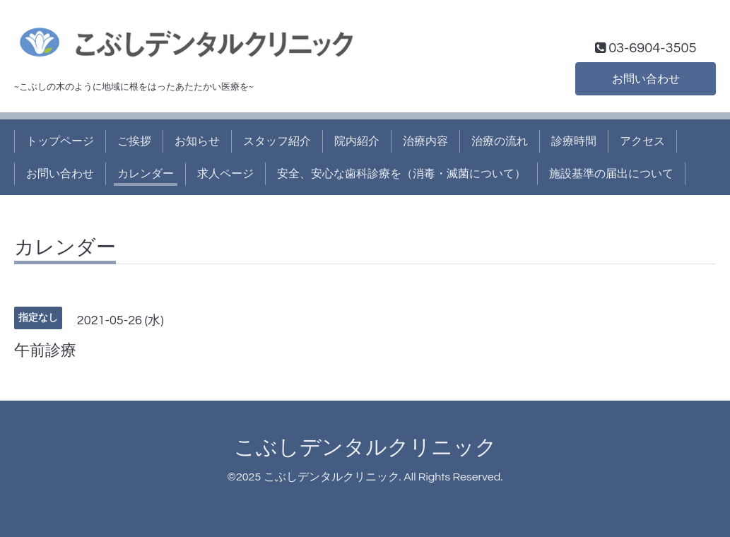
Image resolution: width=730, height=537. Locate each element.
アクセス (642, 141)
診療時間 (573, 141)
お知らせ (197, 141)
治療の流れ (499, 141)
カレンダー (145, 173)
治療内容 (425, 141)
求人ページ (225, 173)
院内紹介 (356, 141)
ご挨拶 (134, 141)
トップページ (60, 141)
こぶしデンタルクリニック (365, 448)
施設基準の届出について (611, 173)
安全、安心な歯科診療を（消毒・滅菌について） (401, 173)
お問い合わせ (646, 79)
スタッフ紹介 (277, 141)
